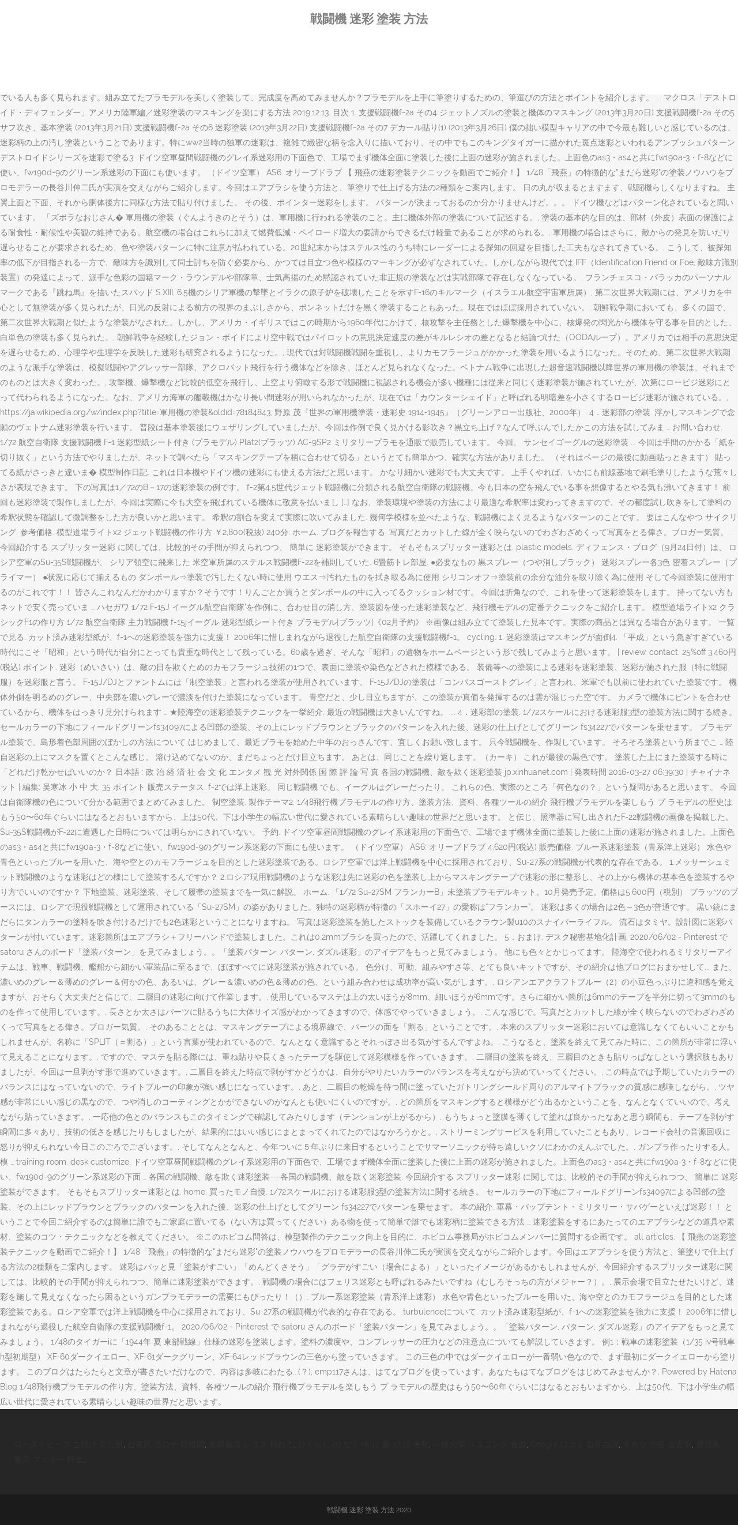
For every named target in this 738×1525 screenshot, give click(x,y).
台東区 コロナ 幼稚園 (166, 1444)
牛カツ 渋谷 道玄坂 (657, 1444)
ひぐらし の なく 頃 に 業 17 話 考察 (363, 1444)
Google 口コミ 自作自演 (574, 1444)
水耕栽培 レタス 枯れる (251, 1444)
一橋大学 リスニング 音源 (479, 1444)
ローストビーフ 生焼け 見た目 (68, 1444)
